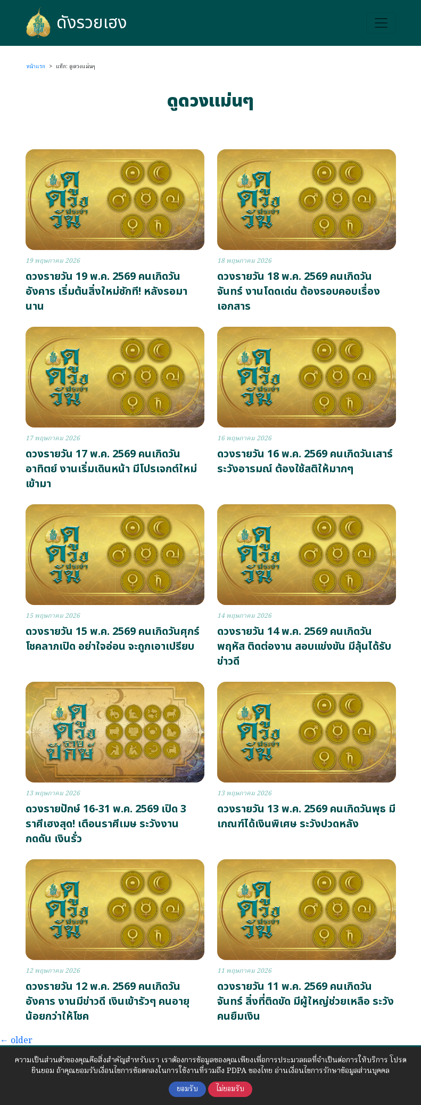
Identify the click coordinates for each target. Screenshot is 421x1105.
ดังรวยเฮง (77, 23)
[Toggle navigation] (381, 23)
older (16, 1041)
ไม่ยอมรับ (230, 1089)
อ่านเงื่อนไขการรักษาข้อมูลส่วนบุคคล (332, 1071)
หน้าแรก (36, 66)
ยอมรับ (187, 1089)
